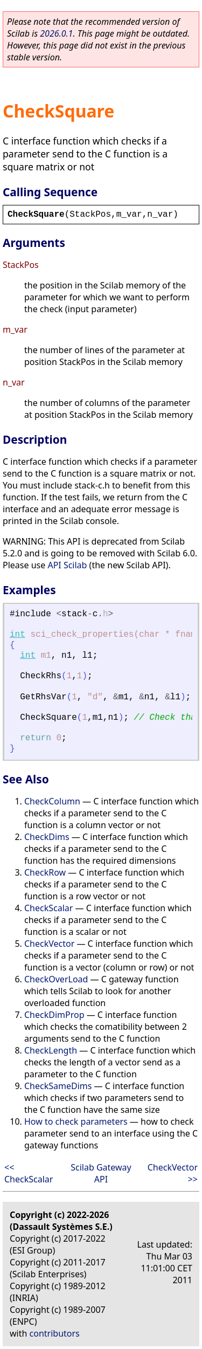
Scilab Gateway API (101, 1173)
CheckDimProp (54, 1015)
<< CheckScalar (28, 1173)
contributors (55, 1333)
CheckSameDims (58, 1086)
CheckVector (49, 943)
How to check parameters (76, 1121)
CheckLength (50, 1050)
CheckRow (45, 872)
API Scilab (67, 565)
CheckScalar (48, 908)
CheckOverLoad (56, 979)
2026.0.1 (56, 33)
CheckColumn (52, 801)
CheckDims (46, 837)
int (17, 634)
